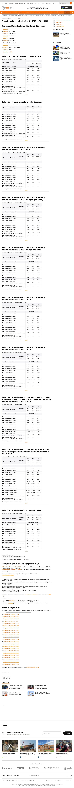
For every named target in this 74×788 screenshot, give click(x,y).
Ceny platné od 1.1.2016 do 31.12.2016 (11, 650)
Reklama (9, 775)
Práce (28, 3)
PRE (50, 594)
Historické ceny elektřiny (8, 51)
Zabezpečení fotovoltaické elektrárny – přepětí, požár (15, 693)
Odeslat (68, 733)
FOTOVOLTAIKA (59, 24)
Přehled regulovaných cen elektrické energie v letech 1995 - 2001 (18, 612)
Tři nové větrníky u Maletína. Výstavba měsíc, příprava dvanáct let (42, 694)
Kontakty (16, 775)
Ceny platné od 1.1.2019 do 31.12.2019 (11, 657)
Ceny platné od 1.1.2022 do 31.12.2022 (11, 664)
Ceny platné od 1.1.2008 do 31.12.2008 (11, 632)
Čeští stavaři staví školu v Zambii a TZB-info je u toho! (65, 34)
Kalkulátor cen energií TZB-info (32, 667)
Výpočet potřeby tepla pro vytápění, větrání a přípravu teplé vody (66, 58)
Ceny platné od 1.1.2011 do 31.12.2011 (11, 639)
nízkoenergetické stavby (40, 15)
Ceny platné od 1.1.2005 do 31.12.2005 (11, 625)
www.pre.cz (14, 601)
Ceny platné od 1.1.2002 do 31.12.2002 (11, 616)
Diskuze (16, 3)
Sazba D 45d (5, 42)
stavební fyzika (61, 15)
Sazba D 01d (5, 29)
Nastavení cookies (68, 780)
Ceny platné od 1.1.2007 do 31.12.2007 (11, 630)
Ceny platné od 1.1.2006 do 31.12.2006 (11, 628)
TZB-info (3, 18)
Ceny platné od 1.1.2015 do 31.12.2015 (11, 648)
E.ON (48, 594)
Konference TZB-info (34, 775)
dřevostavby (48, 15)
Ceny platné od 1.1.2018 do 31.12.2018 (11, 655)
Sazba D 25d (5, 33)
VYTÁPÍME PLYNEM (60, 26)
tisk (3, 678)
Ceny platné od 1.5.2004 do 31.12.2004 (11, 623)
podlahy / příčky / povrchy (29, 15)
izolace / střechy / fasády (13, 15)
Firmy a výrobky (4, 3)
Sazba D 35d (5, 40)
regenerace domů (54, 15)
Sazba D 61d (5, 49)
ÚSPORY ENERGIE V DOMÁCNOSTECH (63, 20)
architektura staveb (69, 15)
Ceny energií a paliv (8, 18)
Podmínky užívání (58, 780)
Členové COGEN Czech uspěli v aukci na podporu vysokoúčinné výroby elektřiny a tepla (16, 687)
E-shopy (43, 3)
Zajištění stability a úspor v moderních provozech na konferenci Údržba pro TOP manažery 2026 (41, 687)
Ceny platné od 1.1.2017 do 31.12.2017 (11, 653)
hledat (9, 678)
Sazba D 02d (5, 31)
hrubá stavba (5, 15)
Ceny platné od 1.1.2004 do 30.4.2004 (10, 621)
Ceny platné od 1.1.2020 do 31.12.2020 (11, 659)
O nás (3, 775)
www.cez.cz (10, 603)
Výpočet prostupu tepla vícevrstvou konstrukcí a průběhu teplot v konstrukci (65, 47)
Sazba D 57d (5, 47)
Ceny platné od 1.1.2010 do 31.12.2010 (11, 637)
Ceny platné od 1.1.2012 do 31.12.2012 (11, 641)
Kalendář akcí (11, 3)
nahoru (26, 94)
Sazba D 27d (5, 38)
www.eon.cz (11, 600)
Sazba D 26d (5, 35)
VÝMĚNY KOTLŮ (59, 22)
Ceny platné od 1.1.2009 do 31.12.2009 (11, 634)
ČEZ (3, 596)
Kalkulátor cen (48, 3)
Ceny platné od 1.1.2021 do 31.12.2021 (11, 662)
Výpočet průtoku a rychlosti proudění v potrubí (65, 53)
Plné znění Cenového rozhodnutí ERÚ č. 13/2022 (11, 566)
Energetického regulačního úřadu (31, 594)
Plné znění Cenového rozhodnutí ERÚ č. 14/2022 (11, 569)
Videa (39, 3)
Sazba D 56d (5, 45)
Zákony (31, 3)
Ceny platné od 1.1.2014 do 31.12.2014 (11, 646)
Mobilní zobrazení (49, 780)
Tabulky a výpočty (22, 3)
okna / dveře (21, 15)
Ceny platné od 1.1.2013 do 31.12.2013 (11, 643)
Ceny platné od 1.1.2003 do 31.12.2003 (11, 618)
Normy (36, 3)
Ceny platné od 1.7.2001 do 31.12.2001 (11, 614)
